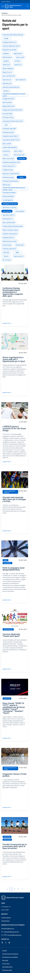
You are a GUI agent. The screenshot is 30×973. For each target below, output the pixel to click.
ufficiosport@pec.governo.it (11, 932)
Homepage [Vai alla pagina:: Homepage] (4, 13)
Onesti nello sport (8, 629)
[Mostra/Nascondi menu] (2, 6)
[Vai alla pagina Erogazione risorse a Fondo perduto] (7, 807)
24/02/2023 (23, 698)
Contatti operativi (6, 918)
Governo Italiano (5, 2)
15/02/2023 (23, 767)
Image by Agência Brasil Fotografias (9, 491)
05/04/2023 (23, 491)
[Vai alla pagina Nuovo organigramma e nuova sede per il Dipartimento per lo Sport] (7, 392)
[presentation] (28, 6)
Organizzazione (5, 921)
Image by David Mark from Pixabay (10, 768)
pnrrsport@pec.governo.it (14, 935)
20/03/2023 (23, 560)
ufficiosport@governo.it (7, 928)
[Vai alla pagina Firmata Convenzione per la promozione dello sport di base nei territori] (7, 876)
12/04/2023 (23, 422)
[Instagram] (9, 942)
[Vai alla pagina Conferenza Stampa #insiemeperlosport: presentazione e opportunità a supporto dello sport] (7, 323)
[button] (7, 970)
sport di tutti (7, 698)
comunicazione (7, 563)
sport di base (7, 837)
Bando (5, 560)
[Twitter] (6, 942)
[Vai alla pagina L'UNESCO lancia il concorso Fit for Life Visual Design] (7, 462)
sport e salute (7, 840)
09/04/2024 (23, 283)
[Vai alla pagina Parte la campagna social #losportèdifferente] (7, 600)
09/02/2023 (23, 837)
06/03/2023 (23, 629)
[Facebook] (2, 942)
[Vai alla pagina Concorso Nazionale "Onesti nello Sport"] (7, 669)
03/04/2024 (23, 353)
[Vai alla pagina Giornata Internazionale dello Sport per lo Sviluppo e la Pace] (7, 531)
